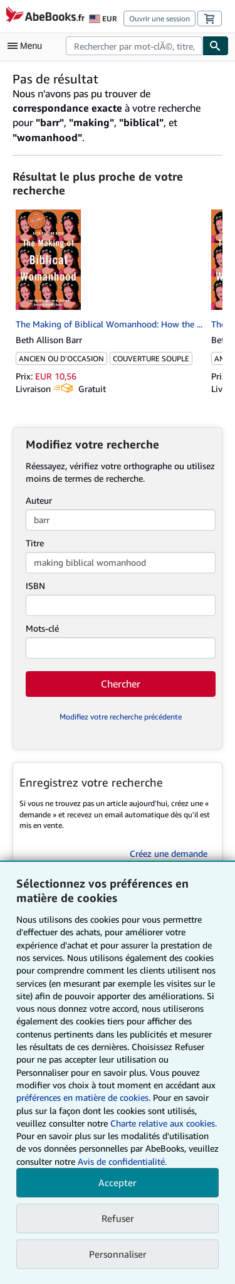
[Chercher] (215, 45)
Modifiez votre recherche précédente (121, 716)
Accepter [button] (117, 1182)
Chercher (120, 683)
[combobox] (134, 45)
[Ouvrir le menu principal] (27, 45)
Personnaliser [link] (118, 1254)
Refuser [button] (118, 1218)
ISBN (35, 585)
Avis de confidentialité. (122, 1161)
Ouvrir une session (159, 18)
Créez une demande (168, 853)
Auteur (39, 500)
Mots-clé (42, 628)
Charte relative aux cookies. (163, 1123)
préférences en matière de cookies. (83, 1097)
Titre (35, 543)
